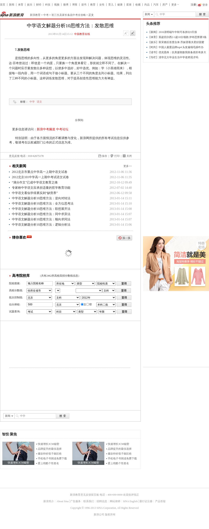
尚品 (147, 4)
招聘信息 (102, 501)
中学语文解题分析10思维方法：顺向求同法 (41, 219)
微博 (65, 4)
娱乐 (29, 4)
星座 (129, 4)
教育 (92, 4)
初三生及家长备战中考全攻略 (68, 14)
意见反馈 (14, 156)
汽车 (156, 4)
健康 (120, 4)
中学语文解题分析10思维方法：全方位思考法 (42, 203)
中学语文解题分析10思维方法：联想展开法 (41, 208)
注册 (193, 4)
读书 (83, 4)
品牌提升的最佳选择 (50, 448)
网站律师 (115, 501)
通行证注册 (145, 501)
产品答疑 (160, 501)
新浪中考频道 (46, 129)
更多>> (127, 166)
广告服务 (75, 501)
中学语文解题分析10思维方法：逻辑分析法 (41, 224)
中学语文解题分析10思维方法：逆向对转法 (41, 198)
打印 (117, 156)
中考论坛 (62, 129)
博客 (74, 4)
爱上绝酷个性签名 (48, 463)
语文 (39, 101)
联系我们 (88, 501)
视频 (56, 4)
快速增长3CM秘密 (48, 444)
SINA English (130, 501)
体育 (20, 4)
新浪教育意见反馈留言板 (84, 494)
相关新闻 (19, 166)
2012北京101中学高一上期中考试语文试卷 (40, 177)
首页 (2, 4)
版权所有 (110, 514)
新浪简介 (48, 501)
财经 (38, 4)
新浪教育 (35, 14)
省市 (57, 290)
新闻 (11, 4)
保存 (104, 156)
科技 (47, 4)
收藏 (138, 4)
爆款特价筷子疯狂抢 (50, 453)
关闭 (129, 156)
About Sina (62, 501)
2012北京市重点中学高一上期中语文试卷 (39, 172)
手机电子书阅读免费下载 (52, 458)
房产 (165, 4)
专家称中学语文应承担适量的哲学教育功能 (41, 187)
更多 (174, 4)
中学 (32, 101)
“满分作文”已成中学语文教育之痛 (35, 182)
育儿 (111, 4)
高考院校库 (21, 275)
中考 (46, 14)
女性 (101, 4)
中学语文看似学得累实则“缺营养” (35, 193)
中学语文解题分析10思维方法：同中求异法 (41, 214)
